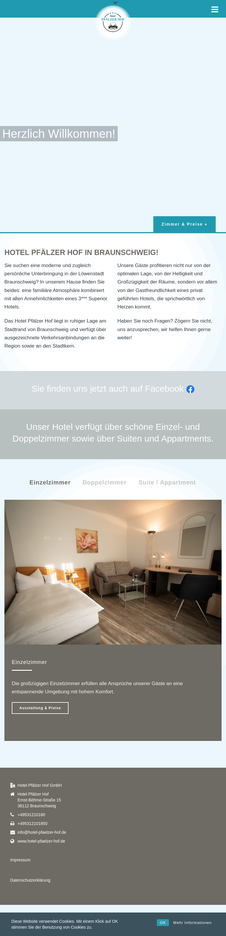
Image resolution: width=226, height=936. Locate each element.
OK (163, 922)
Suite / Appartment (167, 482)
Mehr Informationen (192, 922)
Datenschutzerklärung (30, 880)
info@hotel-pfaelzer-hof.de (42, 832)
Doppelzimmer (104, 482)
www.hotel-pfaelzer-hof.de (41, 841)
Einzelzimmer (50, 482)
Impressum (20, 860)
